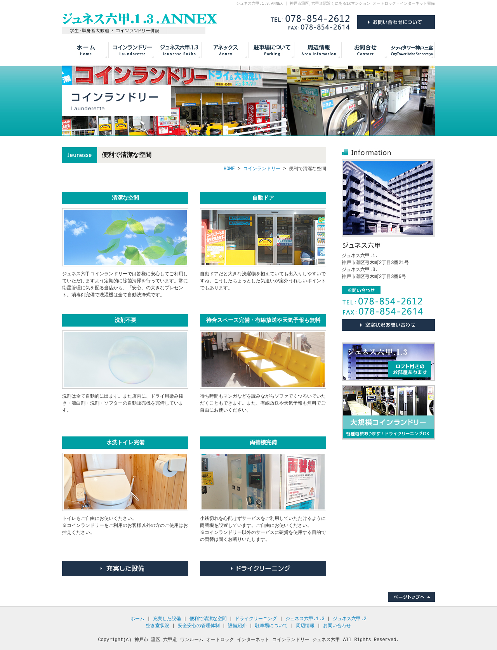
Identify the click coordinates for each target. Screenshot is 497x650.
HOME (85, 50)
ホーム (137, 618)
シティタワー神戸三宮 (411, 50)
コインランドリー (132, 50)
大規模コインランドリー (388, 412)
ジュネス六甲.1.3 (388, 361)
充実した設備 (125, 568)
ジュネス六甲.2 (349, 618)
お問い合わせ (365, 50)
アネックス (225, 50)
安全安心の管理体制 (199, 625)
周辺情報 (318, 50)
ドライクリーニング (263, 568)
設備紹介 (237, 625)
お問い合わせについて (388, 325)
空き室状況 (157, 625)
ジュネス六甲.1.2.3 (178, 50)
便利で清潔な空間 (208, 618)
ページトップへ (411, 597)
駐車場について (271, 50)
